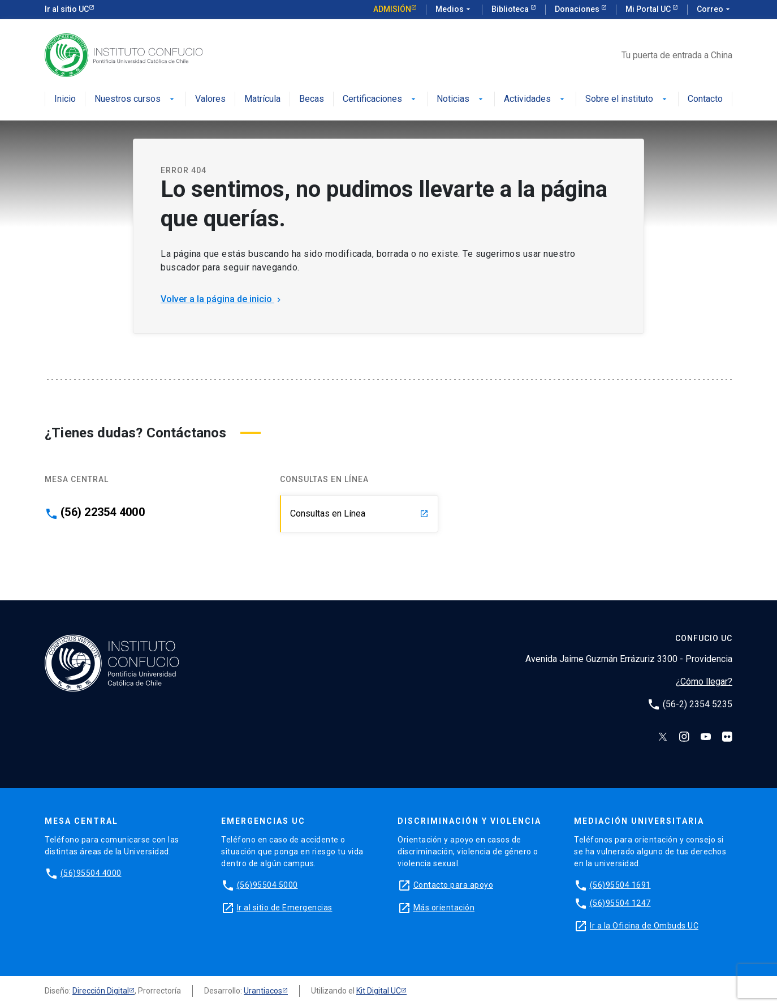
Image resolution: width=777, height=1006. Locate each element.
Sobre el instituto (627, 99)
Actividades (535, 99)
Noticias (461, 99)
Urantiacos (263, 990)
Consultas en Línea (359, 513)
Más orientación (444, 907)
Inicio (65, 99)
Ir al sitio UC (67, 9)
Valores (210, 99)
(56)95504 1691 (620, 884)
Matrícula (262, 99)
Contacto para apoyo (453, 884)
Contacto (705, 99)
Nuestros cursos (135, 99)
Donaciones (578, 9)
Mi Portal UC (648, 9)
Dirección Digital (100, 990)
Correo (714, 10)
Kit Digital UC (378, 990)
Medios (454, 10)
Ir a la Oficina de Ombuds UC (644, 925)
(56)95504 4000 (91, 873)
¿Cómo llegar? (704, 681)
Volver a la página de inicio (222, 299)
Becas (311, 99)
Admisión (392, 9)
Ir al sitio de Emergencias (285, 907)
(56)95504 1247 (620, 903)
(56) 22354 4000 (103, 512)
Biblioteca (510, 9)
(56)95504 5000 (267, 884)
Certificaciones (380, 99)
